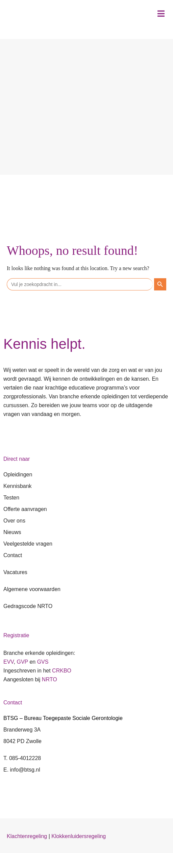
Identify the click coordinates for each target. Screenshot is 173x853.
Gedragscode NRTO (27, 606)
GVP (22, 662)
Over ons (14, 521)
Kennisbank (17, 486)
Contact (12, 555)
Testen (11, 497)
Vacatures (15, 572)
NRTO (49, 679)
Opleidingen (17, 474)
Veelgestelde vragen (27, 544)
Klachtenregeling (27, 836)
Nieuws (12, 532)
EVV (8, 662)
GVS (43, 662)
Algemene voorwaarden (31, 589)
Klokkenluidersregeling (78, 836)
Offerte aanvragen (25, 509)
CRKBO (61, 671)
